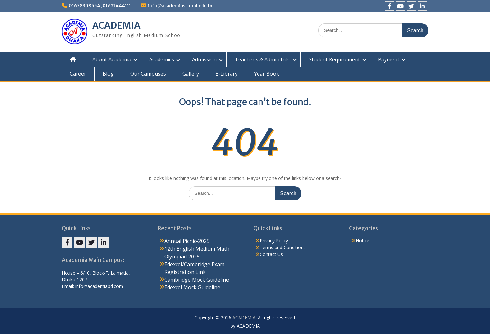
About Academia (111, 59)
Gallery (190, 73)
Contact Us (271, 254)
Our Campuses (148, 73)
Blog (108, 73)
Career (78, 73)
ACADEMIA (116, 25)
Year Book (266, 73)
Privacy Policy (274, 241)
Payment (388, 59)
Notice (362, 241)
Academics (161, 59)
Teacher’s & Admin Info (263, 59)
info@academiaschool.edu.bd (180, 6)
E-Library (226, 73)
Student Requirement (334, 59)
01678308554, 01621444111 (100, 6)
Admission (204, 59)
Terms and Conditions (283, 247)
